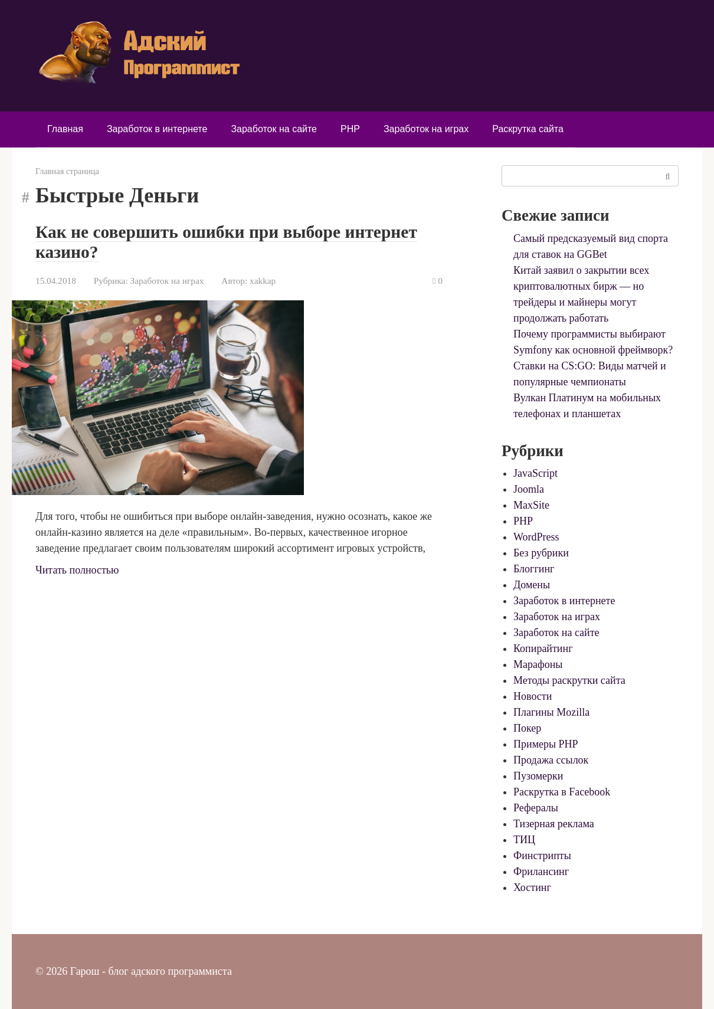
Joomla (528, 489)
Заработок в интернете (157, 129)
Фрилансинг (541, 871)
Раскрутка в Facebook (561, 792)
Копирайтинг (543, 648)
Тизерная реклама (553, 824)
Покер (527, 728)
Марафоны (537, 664)
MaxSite (531, 505)
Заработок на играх (426, 129)
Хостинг (532, 887)
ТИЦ (524, 840)
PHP (350, 129)
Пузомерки (538, 776)
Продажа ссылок (550, 760)
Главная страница (67, 171)
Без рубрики (541, 553)
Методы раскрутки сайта (569, 680)
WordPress (536, 537)
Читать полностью (77, 569)
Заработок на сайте (274, 129)
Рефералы (535, 808)
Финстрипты (542, 855)
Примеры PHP (545, 744)
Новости (532, 696)
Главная (65, 129)
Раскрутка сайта (528, 129)
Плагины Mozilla (551, 712)
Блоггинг (534, 569)
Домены (531, 585)
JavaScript (535, 473)
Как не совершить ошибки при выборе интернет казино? (229, 241)
